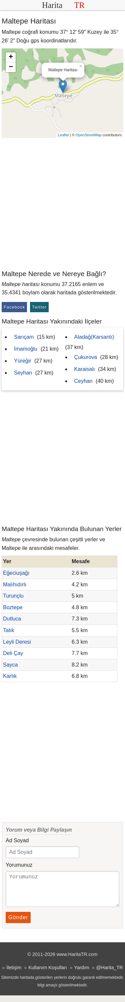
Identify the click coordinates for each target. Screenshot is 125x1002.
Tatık (8, 630)
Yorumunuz (19, 865)
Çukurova (85, 357)
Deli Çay (13, 653)
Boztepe (13, 607)
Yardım (81, 974)
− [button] (11, 67)
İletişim (13, 974)
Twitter (39, 307)
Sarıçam (24, 337)
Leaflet (63, 135)
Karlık (10, 676)
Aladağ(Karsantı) (94, 337)
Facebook (14, 307)
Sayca (10, 665)
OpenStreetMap (89, 135)
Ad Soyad (17, 840)
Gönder (18, 924)
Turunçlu (13, 596)
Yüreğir (22, 361)
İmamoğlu (25, 349)
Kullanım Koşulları (47, 974)
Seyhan (23, 373)
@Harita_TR (109, 974)
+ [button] (11, 57)
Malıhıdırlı (14, 584)
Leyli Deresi (17, 642)
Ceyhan (83, 381)
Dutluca (12, 618)
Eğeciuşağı (16, 573)
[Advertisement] (62, 203)
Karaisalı (84, 369)
